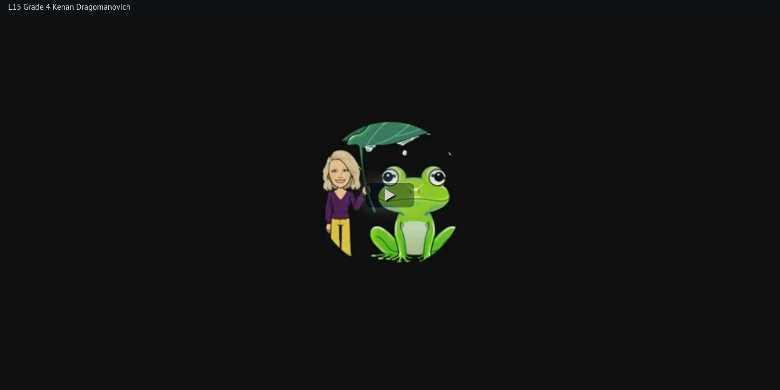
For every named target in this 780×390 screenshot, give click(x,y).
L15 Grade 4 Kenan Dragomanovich (69, 7)
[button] (390, 195)
